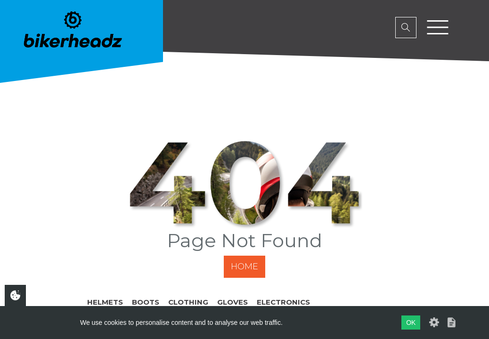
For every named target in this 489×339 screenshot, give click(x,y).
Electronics (283, 302)
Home (244, 266)
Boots (145, 302)
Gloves (232, 302)
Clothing (188, 302)
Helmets (105, 302)
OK (411, 322)
